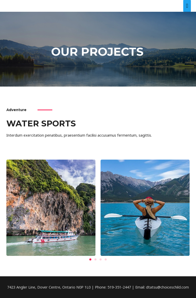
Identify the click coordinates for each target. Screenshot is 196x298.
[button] (90, 259)
